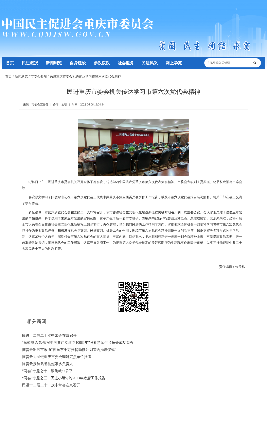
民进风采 (152, 63)
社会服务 (127, 63)
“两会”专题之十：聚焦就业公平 (47, 371)
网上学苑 (176, 63)
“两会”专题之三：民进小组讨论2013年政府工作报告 (63, 378)
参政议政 (103, 63)
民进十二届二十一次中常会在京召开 (51, 385)
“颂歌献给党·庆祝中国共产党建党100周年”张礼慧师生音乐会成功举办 (78, 343)
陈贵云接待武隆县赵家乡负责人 (47, 364)
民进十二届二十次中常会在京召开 (49, 335)
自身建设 (79, 63)
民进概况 (30, 63)
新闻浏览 (55, 63)
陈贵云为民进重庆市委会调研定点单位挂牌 (56, 357)
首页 (10, 63)
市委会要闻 (39, 76)
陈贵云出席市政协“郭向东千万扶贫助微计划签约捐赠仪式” (69, 350)
